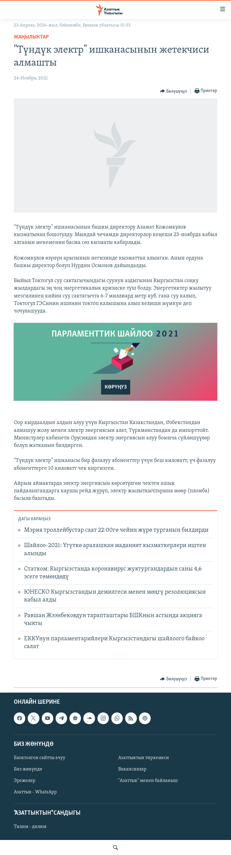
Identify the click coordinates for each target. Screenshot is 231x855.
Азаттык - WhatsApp (35, 792)
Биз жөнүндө (28, 769)
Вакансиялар (132, 769)
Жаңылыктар (31, 37)
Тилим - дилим (30, 827)
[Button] (173, 91)
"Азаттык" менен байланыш (148, 780)
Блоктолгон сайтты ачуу (39, 757)
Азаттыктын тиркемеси (143, 757)
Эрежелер (24, 780)
